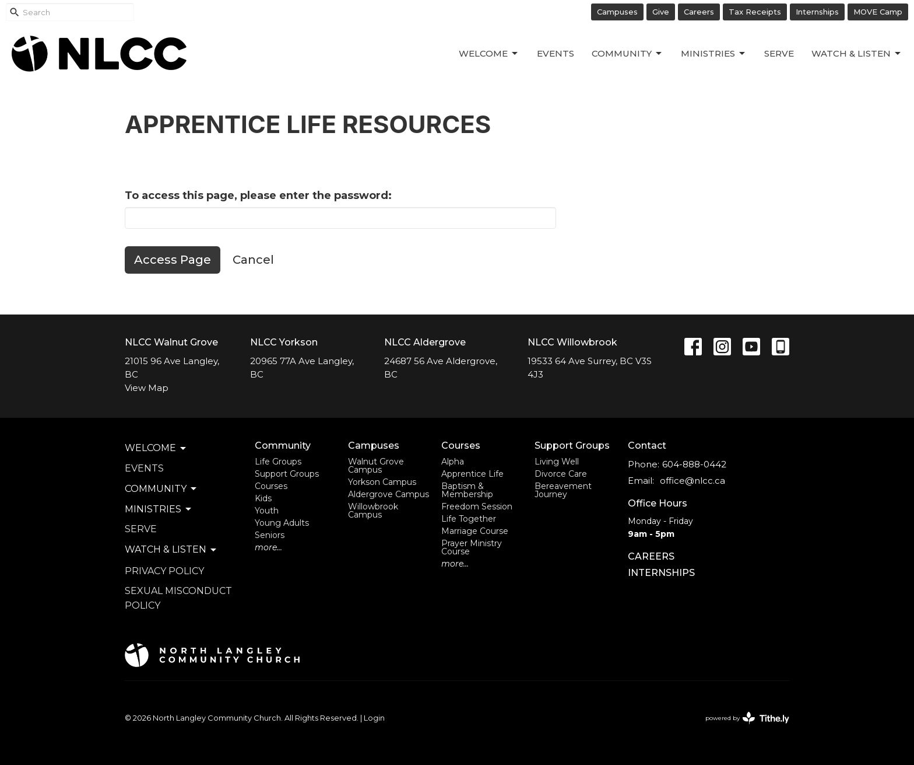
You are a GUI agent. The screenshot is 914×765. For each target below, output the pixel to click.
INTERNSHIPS (661, 572)
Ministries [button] (159, 509)
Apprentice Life (472, 474)
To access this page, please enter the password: (258, 195)
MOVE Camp (877, 11)
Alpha (452, 461)
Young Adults (282, 523)
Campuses (617, 11)
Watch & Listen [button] (171, 550)
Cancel (253, 260)
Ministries (714, 54)
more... (268, 547)
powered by (747, 718)
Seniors (269, 535)
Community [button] (161, 489)
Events (555, 53)
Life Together (468, 519)
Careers (699, 11)
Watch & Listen (856, 54)
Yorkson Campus (382, 482)
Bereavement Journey (563, 490)
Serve (779, 53)
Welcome (489, 54)
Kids (263, 498)
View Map (146, 387)
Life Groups (278, 461)
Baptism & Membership (467, 490)
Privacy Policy (164, 571)
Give (660, 11)
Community (627, 54)
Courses (271, 486)
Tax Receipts (755, 11)
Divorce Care (561, 474)
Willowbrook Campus (373, 510)
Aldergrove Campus (388, 494)
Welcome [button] (156, 448)
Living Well (557, 461)
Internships (817, 11)
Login (374, 718)
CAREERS (651, 556)
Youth (267, 510)
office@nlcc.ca (692, 480)
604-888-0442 (694, 464)
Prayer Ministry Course (471, 547)
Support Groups (287, 474)
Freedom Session (476, 506)
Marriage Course (474, 531)
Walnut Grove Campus (376, 465)
